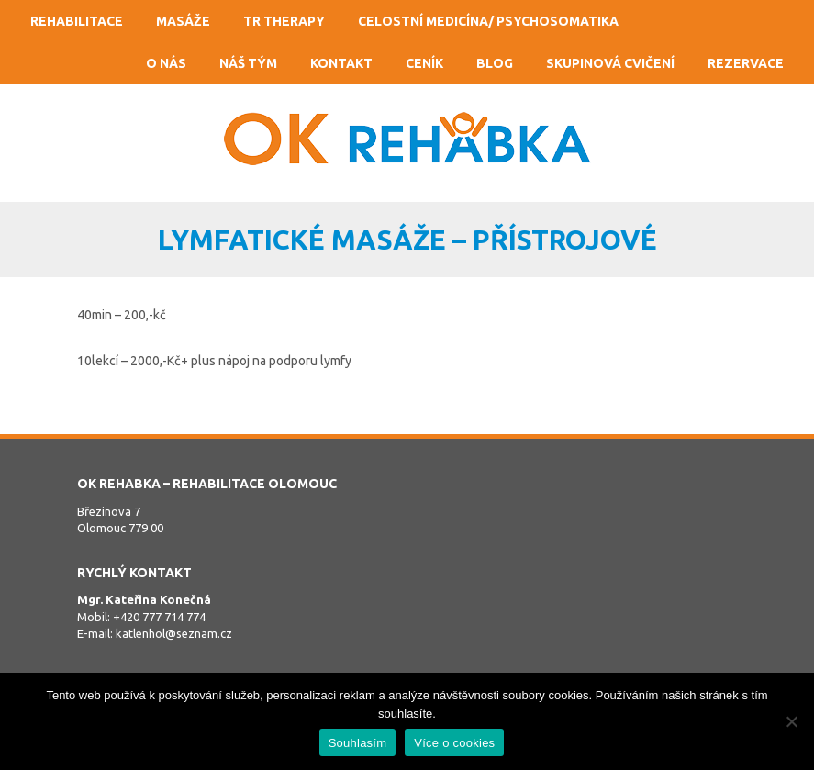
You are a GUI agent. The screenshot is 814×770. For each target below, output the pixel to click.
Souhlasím (358, 743)
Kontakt (341, 63)
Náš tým (248, 63)
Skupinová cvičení (610, 63)
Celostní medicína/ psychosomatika (488, 21)
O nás (166, 63)
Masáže (183, 21)
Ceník (424, 63)
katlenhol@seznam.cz (174, 633)
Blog (494, 63)
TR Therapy (284, 21)
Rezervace (746, 63)
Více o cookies (454, 743)
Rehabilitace (76, 21)
